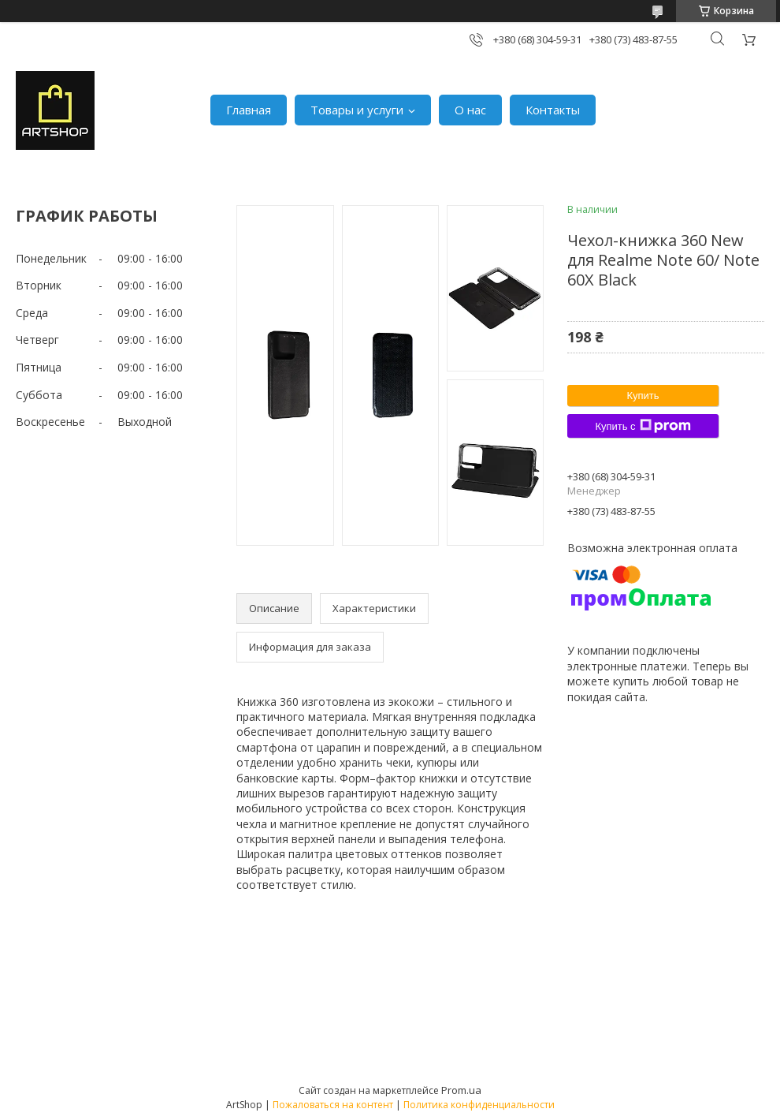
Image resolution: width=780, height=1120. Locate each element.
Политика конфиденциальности (479, 1104)
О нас (470, 110)
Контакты (553, 110)
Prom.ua (461, 1090)
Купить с (642, 426)
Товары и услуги (356, 110)
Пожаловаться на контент (333, 1104)
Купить (642, 395)
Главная (248, 110)
